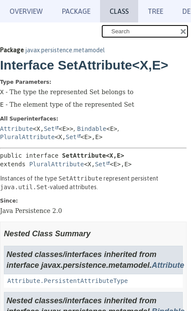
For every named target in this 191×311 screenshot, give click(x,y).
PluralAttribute (27, 136)
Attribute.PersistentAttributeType (67, 280)
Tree (155, 11)
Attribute (16, 128)
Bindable (91, 128)
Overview (26, 11)
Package (76, 11)
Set (49, 128)
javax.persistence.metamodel (65, 50)
